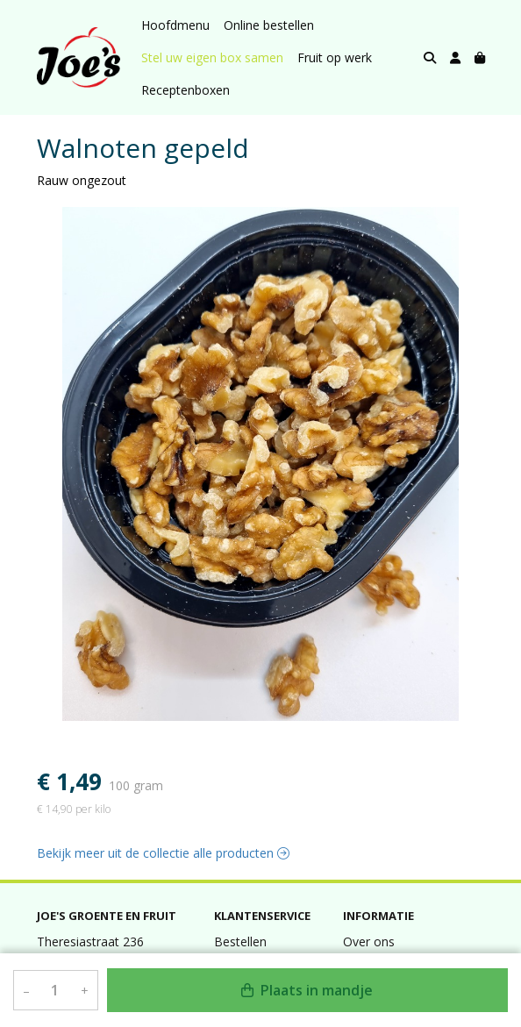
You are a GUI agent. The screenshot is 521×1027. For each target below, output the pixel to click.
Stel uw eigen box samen (212, 57)
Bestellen (240, 941)
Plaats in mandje (307, 990)
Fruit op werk (334, 57)
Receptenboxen (185, 90)
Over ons (369, 941)
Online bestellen (269, 25)
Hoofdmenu (175, 25)
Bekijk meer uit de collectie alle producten (163, 853)
